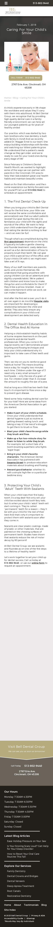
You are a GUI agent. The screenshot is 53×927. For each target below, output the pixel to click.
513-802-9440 (35, 190)
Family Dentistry (16, 871)
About (17, 904)
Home (7, 97)
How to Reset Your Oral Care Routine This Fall (23, 855)
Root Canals (14, 891)
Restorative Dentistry (19, 896)
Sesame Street (15, 462)
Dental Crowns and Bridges (22, 876)
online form (38, 563)
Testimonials (31, 904)
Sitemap (31, 918)
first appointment (14, 241)
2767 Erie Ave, (28, 86)
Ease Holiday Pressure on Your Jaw (26, 841)
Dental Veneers (16, 881)
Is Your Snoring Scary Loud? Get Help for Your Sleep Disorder (27, 847)
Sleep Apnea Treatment (20, 886)
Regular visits (41, 301)
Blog (15, 97)
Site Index (10, 909)
